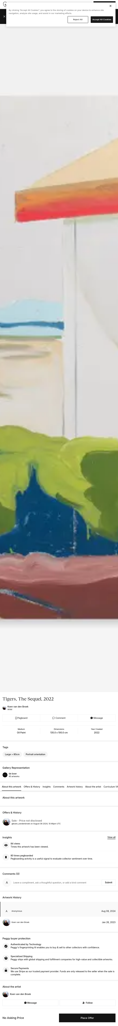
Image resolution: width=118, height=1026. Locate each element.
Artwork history (75, 786)
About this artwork (11, 786)
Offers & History (32, 786)
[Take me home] (4, 4)
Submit (108, 882)
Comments (58, 786)
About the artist (93, 786)
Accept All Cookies (101, 19)
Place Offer (87, 1017)
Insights (47, 786)
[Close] (110, 5)
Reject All (77, 19)
